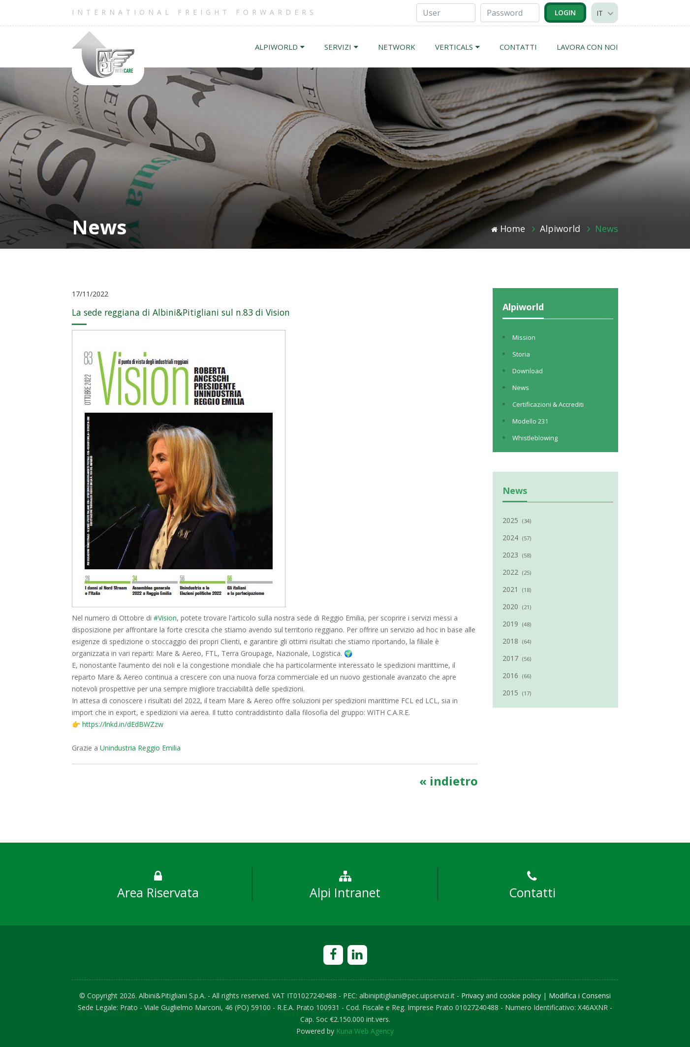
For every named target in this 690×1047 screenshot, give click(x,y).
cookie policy (520, 995)
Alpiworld (560, 228)
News (606, 228)
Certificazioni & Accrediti (548, 404)
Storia (521, 354)
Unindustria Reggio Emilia (140, 748)
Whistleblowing (535, 437)
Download (527, 370)
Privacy (472, 995)
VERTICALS (457, 47)
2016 (516, 675)
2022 (516, 572)
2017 (516, 658)
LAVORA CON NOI (587, 47)
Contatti (532, 885)
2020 (516, 606)
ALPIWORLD (280, 47)
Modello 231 (530, 421)
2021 (516, 589)
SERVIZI (341, 47)
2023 (516, 554)
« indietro (448, 781)
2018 (516, 641)
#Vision (165, 617)
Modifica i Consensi (580, 995)
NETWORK (396, 47)
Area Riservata (158, 885)
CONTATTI (518, 47)
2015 (516, 692)
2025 (516, 520)
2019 (516, 623)
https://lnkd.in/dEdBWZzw (122, 724)
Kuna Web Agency (365, 1031)
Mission (523, 337)
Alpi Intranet (345, 885)
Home (508, 228)
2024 (516, 537)
